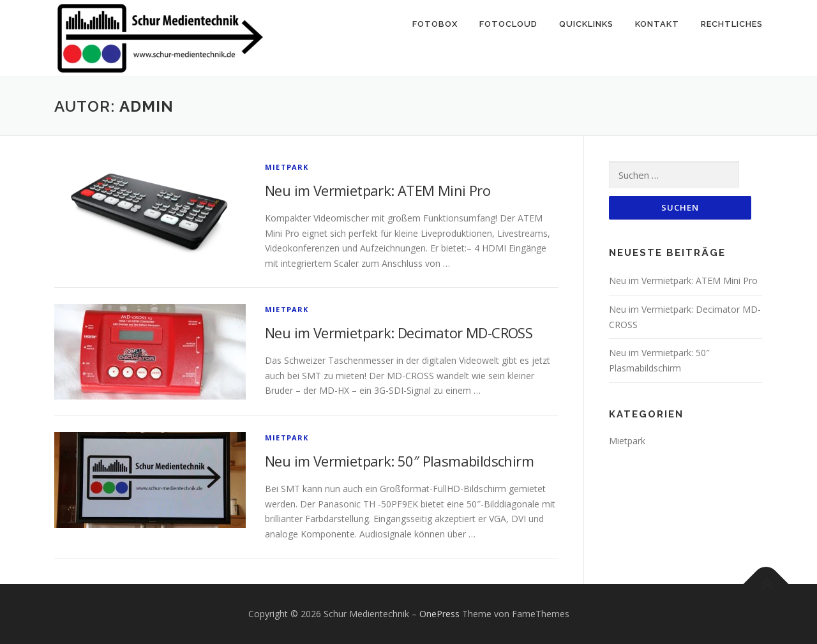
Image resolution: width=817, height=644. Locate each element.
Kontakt (657, 24)
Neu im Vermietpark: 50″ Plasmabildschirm (399, 460)
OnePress (439, 614)
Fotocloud (508, 24)
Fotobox (435, 24)
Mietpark (287, 167)
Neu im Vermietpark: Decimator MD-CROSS (398, 332)
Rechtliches (732, 24)
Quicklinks (586, 24)
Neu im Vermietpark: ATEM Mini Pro (377, 190)
